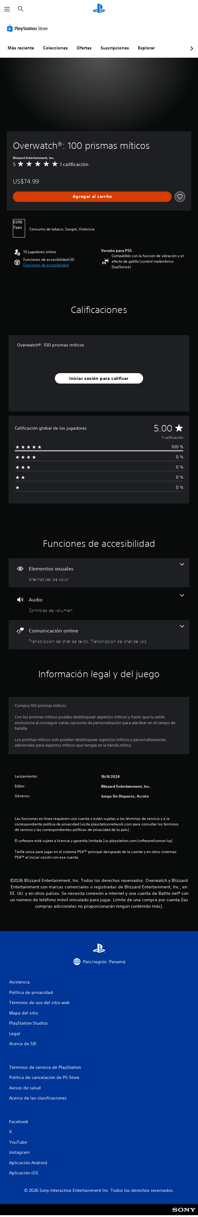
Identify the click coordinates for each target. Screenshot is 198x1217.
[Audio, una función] (99, 603)
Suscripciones (115, 48)
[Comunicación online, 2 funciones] (99, 634)
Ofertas (84, 48)
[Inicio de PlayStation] (99, 9)
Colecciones (55, 48)
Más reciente (21, 48)
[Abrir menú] (7, 9)
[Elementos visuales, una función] (99, 572)
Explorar (146, 48)
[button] (46, 265)
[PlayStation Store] (28, 28)
